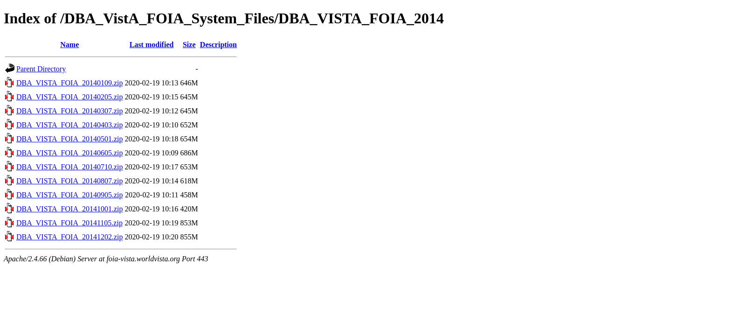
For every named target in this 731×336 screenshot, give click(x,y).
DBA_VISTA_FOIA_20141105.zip (69, 223)
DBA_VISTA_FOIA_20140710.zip (69, 167)
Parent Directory (41, 69)
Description (218, 45)
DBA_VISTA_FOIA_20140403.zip (69, 125)
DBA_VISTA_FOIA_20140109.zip (69, 83)
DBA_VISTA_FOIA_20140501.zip (69, 139)
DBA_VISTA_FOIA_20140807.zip (69, 181)
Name (69, 45)
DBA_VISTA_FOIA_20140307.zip (69, 111)
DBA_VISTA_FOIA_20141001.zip (69, 209)
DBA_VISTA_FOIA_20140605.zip (69, 153)
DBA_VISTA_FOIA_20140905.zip (69, 195)
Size (189, 45)
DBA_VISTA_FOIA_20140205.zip (69, 97)
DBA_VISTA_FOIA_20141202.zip (69, 237)
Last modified (152, 45)
